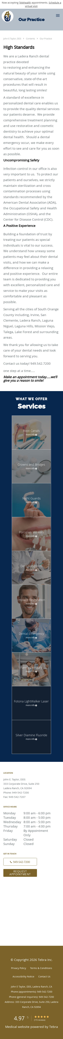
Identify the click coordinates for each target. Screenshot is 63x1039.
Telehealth (25, 2)
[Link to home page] (8, 16)
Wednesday (27, 822)
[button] (58, 15)
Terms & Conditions (41, 968)
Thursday (27, 826)
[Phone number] (20, 862)
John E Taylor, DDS (12, 38)
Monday (27, 813)
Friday (27, 830)
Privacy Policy (18, 968)
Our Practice (46, 38)
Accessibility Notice (23, 976)
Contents (30, 38)
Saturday (27, 839)
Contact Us (44, 976)
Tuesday (27, 817)
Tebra (53, 1027)
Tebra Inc (45, 960)
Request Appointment (20, 873)
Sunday (27, 844)
